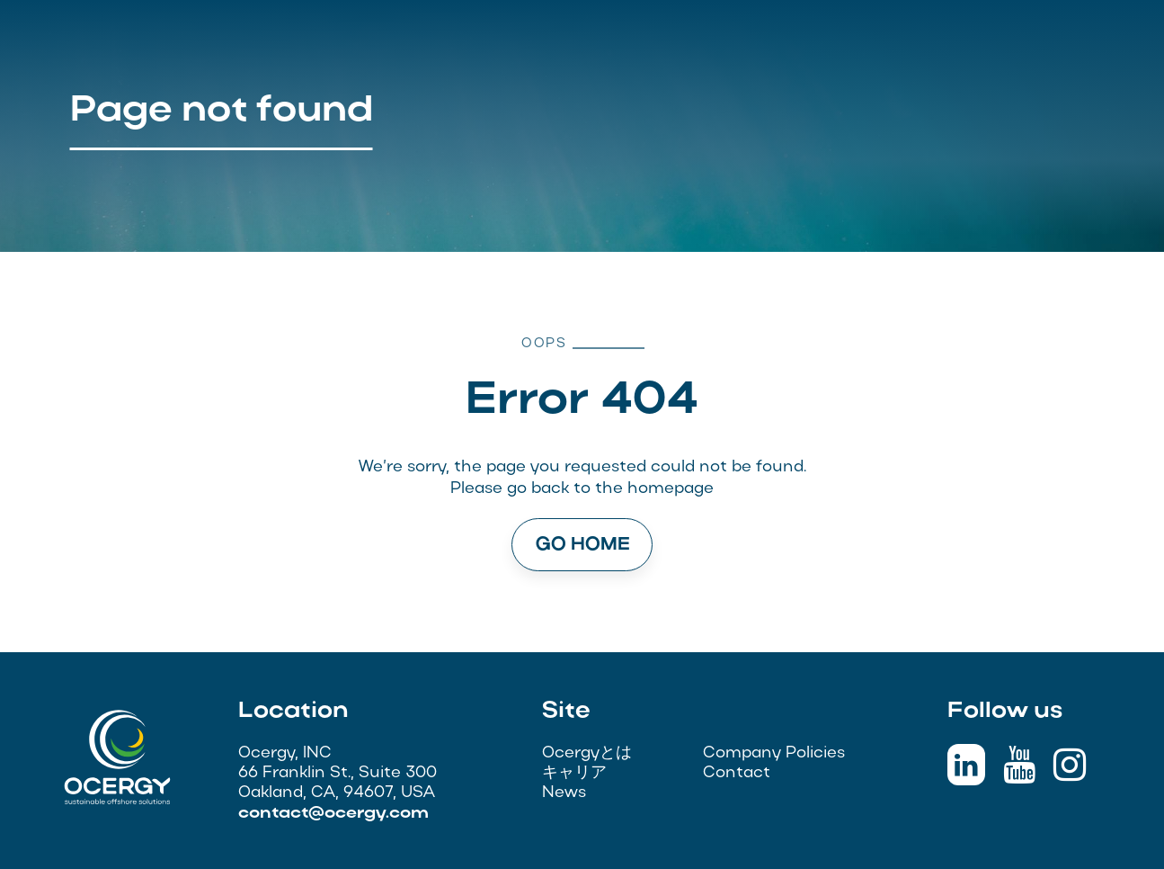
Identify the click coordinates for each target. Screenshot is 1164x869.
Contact (736, 773)
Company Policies (774, 753)
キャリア (574, 773)
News (564, 793)
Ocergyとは (587, 753)
